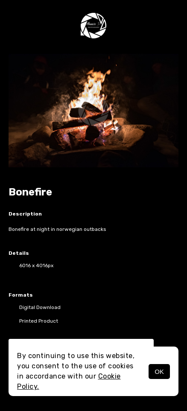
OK (159, 371)
